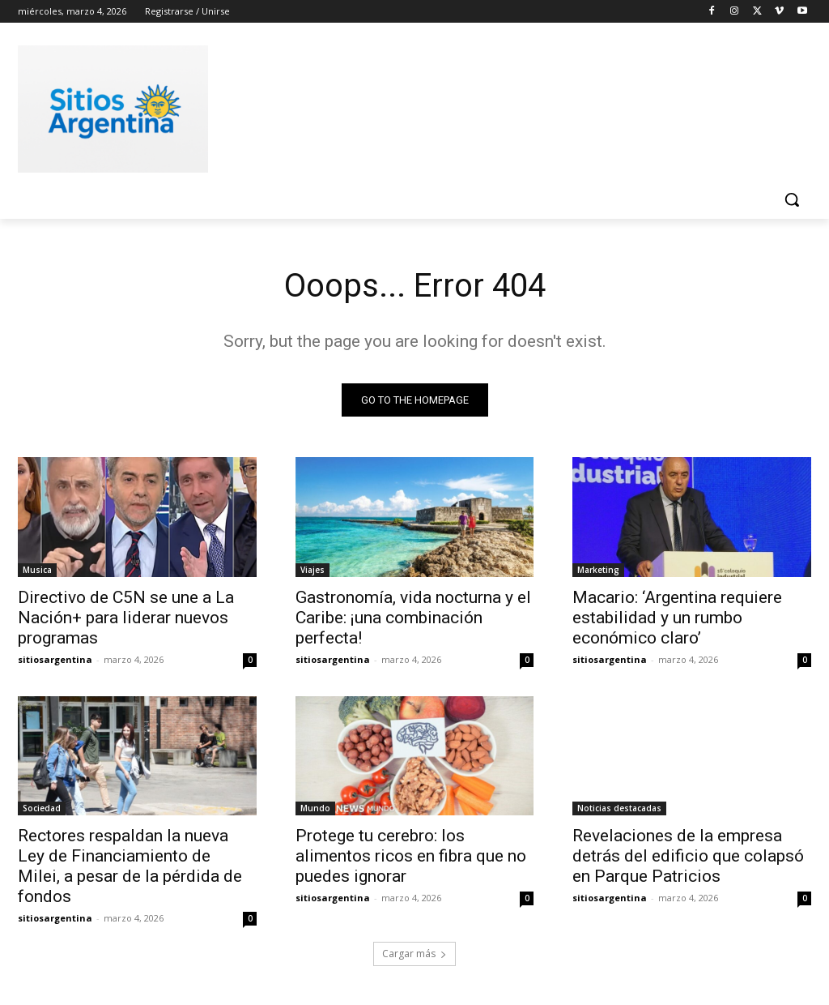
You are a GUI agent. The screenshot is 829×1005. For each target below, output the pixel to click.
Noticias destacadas (619, 808)
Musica (37, 569)
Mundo (315, 808)
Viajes (312, 569)
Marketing (598, 569)
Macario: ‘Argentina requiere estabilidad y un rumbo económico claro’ (677, 617)
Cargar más (414, 953)
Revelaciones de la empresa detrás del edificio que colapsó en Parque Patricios (688, 856)
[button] (791, 199)
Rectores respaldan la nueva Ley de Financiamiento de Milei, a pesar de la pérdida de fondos (130, 866)
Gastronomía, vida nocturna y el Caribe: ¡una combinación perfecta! (413, 617)
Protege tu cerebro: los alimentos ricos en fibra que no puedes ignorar (410, 856)
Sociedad (42, 808)
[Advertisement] (397, 106)
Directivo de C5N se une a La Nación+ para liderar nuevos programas (126, 617)
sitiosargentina (55, 658)
